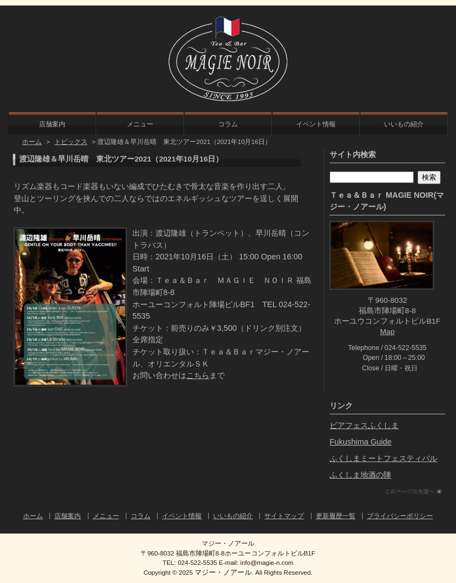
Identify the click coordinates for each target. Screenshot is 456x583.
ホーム (32, 141)
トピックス (70, 141)
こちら (197, 375)
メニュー (140, 124)
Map (387, 331)
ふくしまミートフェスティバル (383, 458)
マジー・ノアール (223, 572)
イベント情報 (316, 124)
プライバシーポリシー (400, 516)
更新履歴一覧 (335, 516)
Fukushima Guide (361, 441)
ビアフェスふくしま (364, 425)
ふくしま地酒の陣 (360, 474)
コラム (228, 124)
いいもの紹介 (404, 124)
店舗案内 (52, 124)
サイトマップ (284, 516)
